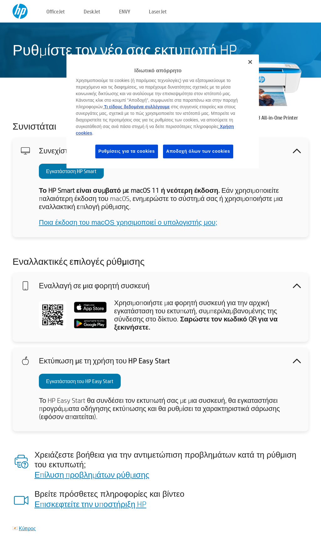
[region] (162, 111)
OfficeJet (55, 11)
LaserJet (158, 11)
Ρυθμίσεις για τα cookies (126, 151)
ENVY (124, 11)
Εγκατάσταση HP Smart (71, 171)
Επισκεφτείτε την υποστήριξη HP (90, 504)
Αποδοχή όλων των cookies (198, 151)
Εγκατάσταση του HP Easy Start (79, 381)
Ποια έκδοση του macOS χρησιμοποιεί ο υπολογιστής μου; (128, 222)
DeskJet (92, 11)
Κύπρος (27, 528)
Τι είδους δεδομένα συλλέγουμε (136, 106)
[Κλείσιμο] (250, 62)
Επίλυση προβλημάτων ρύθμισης (91, 475)
